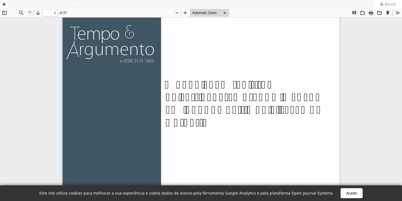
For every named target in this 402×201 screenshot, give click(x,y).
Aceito (351, 193)
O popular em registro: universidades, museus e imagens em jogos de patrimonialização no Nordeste (106, 4)
